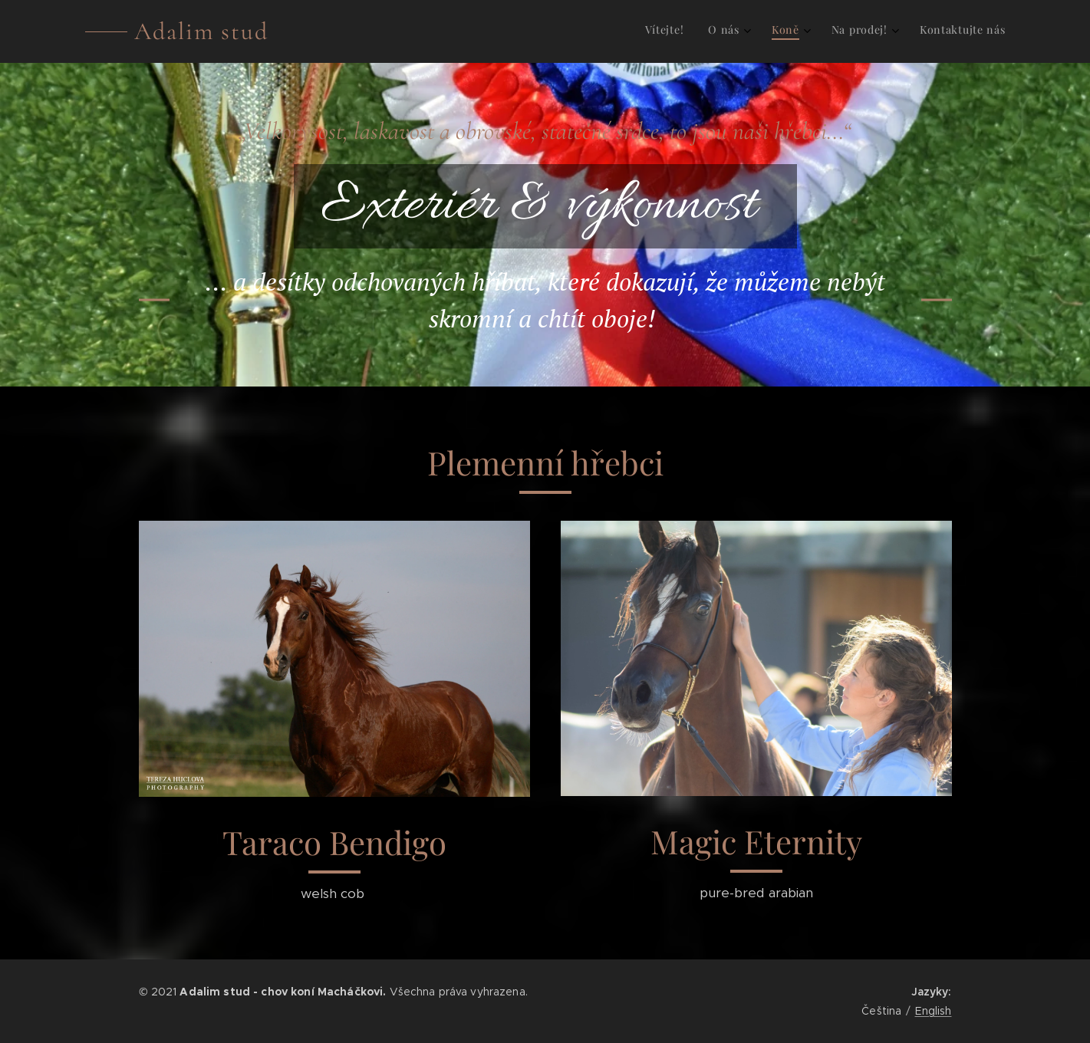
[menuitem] (889, 31)
